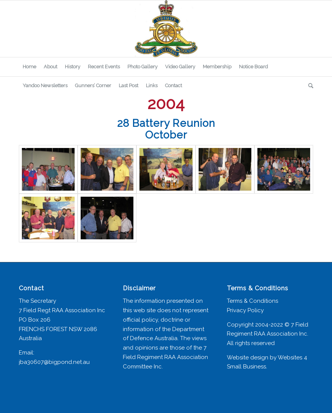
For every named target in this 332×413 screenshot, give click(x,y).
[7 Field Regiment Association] (166, 28)
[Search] (308, 85)
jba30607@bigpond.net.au (54, 362)
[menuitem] (29, 66)
